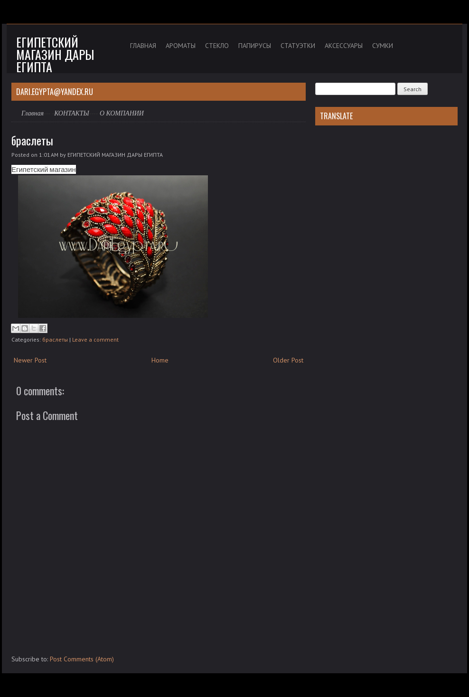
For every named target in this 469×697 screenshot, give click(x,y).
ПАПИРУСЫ (254, 45)
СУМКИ (382, 45)
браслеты (32, 140)
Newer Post (30, 360)
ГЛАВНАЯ (143, 45)
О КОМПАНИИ (122, 113)
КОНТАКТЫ (71, 113)
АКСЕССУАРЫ (344, 45)
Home (160, 360)
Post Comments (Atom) (82, 659)
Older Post (288, 360)
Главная (32, 113)
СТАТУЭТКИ (298, 45)
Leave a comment (95, 339)
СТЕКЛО (217, 45)
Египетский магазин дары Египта (55, 54)
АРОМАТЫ (181, 45)
